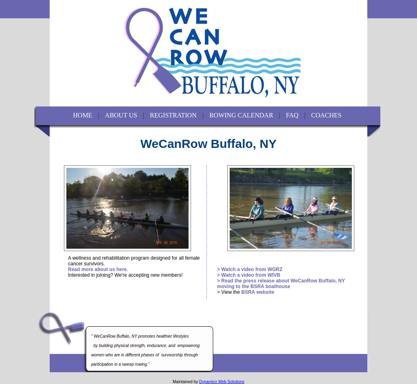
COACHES (326, 115)
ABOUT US (121, 115)
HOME (82, 115)
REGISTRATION (173, 115)
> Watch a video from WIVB (248, 275)
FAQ (292, 115)
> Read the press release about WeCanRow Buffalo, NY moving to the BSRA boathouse (281, 283)
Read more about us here (97, 269)
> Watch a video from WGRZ (250, 269)
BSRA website (257, 292)
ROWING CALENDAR (241, 115)
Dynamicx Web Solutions (221, 382)
